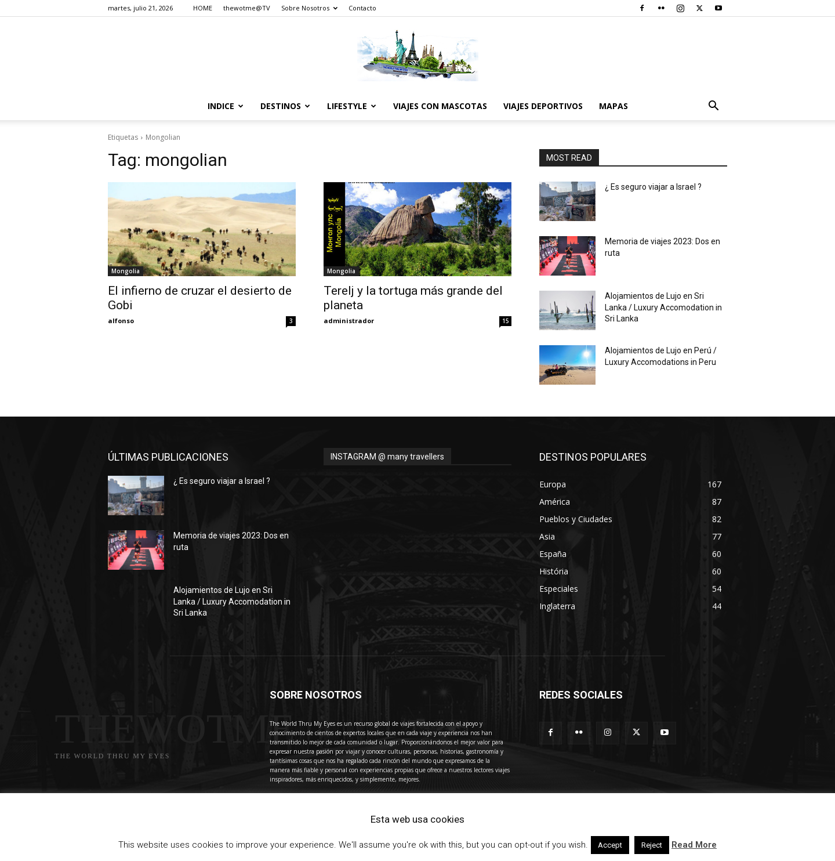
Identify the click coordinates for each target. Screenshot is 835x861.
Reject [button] (651, 845)
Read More (694, 845)
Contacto (362, 7)
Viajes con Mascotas (440, 105)
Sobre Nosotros (309, 7)
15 (505, 321)
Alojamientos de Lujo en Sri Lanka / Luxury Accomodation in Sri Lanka (663, 307)
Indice (226, 105)
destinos (285, 105)
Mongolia (125, 271)
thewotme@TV (246, 7)
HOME (202, 7)
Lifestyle (351, 105)
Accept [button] (610, 845)
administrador (349, 320)
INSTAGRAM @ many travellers (387, 456)
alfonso (121, 320)
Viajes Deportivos (543, 105)
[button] (713, 107)
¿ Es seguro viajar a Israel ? (653, 186)
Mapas (613, 105)
